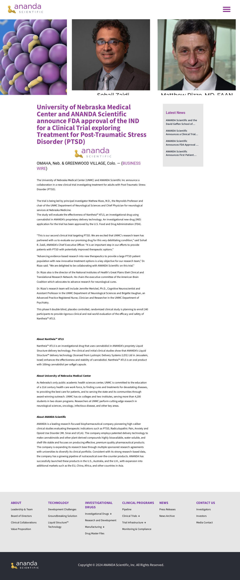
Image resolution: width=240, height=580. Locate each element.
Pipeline (126, 509)
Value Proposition (21, 529)
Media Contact (204, 522)
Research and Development (100, 520)
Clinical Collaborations (24, 522)
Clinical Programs (138, 503)
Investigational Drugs (99, 505)
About (16, 503)
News (163, 503)
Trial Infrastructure (134, 522)
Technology (58, 503)
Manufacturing (94, 527)
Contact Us (205, 503)
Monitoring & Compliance (136, 529)
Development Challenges (62, 509)
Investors (201, 516)
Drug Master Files (94, 533)
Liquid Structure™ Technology (58, 525)
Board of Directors (21, 516)
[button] (226, 9)
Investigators (203, 509)
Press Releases (167, 509)
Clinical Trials (131, 516)
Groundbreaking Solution (62, 516)
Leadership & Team (22, 509)
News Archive (167, 516)
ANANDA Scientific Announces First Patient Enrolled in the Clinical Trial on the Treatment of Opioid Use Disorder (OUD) (182, 153)
